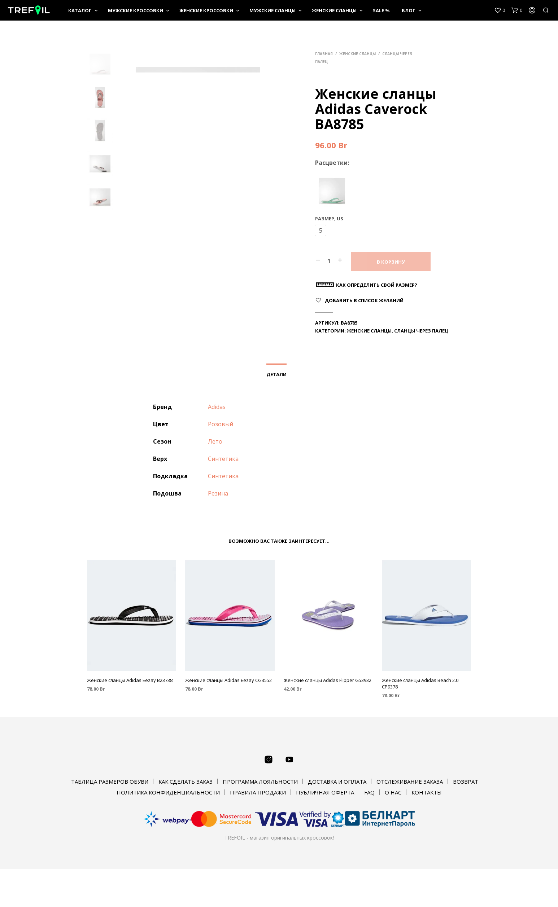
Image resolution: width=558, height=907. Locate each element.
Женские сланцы (334, 10)
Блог (408, 10)
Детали (276, 374)
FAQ (369, 792)
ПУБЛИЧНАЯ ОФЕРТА (325, 792)
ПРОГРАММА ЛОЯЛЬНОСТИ (260, 781)
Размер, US (329, 218)
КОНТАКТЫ (426, 792)
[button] (320, 230)
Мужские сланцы (272, 10)
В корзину (391, 262)
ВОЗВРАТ (465, 781)
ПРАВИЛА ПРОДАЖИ (258, 792)
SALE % (381, 10)
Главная (324, 53)
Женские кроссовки (206, 10)
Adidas (217, 407)
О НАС (393, 792)
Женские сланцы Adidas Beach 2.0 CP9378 (420, 683)
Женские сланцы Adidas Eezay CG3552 (228, 680)
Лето (215, 441)
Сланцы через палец (421, 330)
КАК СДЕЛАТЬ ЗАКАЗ (185, 781)
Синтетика (223, 459)
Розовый (220, 424)
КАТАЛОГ (80, 10)
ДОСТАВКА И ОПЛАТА (337, 781)
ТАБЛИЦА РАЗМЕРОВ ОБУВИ (109, 781)
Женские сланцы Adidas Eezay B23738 (130, 680)
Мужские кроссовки (135, 10)
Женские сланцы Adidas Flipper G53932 (327, 680)
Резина (218, 493)
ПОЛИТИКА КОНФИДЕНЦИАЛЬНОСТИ (168, 792)
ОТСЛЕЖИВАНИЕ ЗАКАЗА (409, 781)
